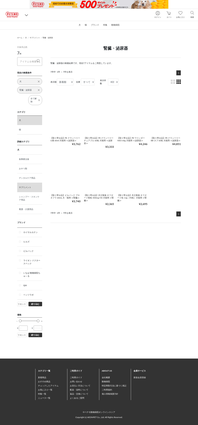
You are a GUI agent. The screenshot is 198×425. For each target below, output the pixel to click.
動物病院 (106, 381)
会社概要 (106, 377)
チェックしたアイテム (48, 385)
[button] (26, 14)
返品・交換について (79, 394)
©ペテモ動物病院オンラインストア (99, 412)
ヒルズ (26, 241)
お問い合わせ (76, 381)
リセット (22, 304)
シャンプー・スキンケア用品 (29, 198)
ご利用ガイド (76, 377)
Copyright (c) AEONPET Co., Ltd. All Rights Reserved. (98, 417)
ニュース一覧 (44, 398)
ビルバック (28, 251)
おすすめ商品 (44, 381)
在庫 (78, 82)
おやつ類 (23, 168)
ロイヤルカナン (30, 232)
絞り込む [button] (35, 304)
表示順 (53, 82)
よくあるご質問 (77, 398)
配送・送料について (79, 389)
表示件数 (103, 82)
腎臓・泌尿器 (48, 38)
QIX (25, 285)
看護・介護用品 (26, 209)
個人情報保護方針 (110, 394)
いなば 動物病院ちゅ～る (31, 274)
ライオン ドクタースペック (31, 262)
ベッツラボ (28, 294)
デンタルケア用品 (27, 178)
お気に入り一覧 (45, 389)
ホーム (19, 38)
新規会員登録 (140, 377)
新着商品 (42, 377)
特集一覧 (42, 394)
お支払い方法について (80, 385)
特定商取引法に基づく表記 (114, 385)
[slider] (20, 321)
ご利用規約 (107, 389)
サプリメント (35, 38)
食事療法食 (24, 159)
